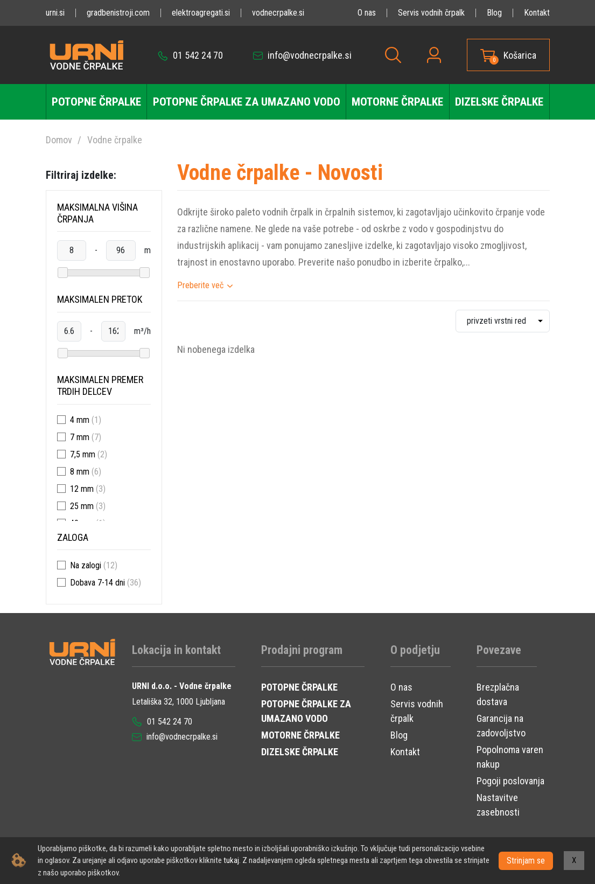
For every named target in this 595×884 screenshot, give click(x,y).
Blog (494, 13)
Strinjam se (526, 860)
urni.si (55, 13)
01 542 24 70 (190, 55)
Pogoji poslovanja (510, 780)
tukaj (231, 860)
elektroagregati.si (201, 13)
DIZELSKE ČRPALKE (299, 751)
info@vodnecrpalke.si (302, 55)
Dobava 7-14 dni (97, 582)
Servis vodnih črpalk (431, 13)
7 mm (79, 437)
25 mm (82, 506)
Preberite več (200, 285)
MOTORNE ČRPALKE (300, 735)
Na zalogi (85, 565)
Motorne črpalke (397, 101)
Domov (59, 139)
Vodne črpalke (114, 139)
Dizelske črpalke (499, 101)
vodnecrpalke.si (278, 13)
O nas (367, 13)
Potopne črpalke (96, 101)
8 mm (79, 472)
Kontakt (537, 13)
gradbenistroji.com (118, 13)
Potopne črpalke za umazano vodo (246, 101)
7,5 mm (82, 454)
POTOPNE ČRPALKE (299, 687)
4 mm (79, 420)
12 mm (82, 489)
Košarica (519, 55)
